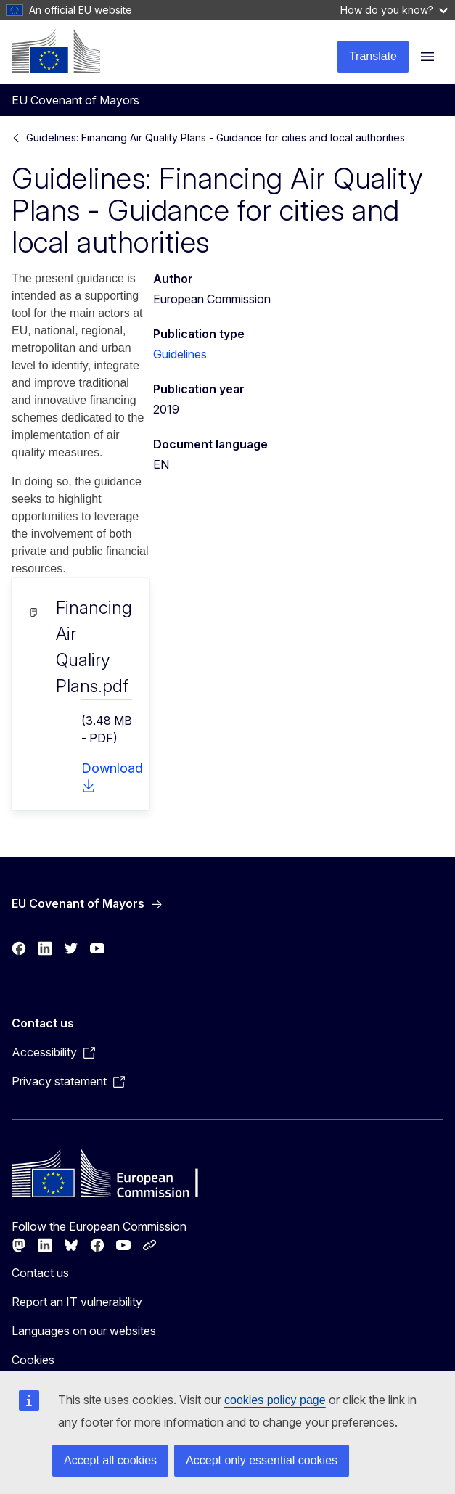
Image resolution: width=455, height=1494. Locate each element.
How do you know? (394, 10)
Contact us (40, 1272)
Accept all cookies (110, 1460)
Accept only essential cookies (261, 1460)
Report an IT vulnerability (77, 1301)
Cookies (33, 1360)
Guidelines (180, 354)
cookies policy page (275, 1400)
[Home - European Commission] (56, 51)
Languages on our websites (84, 1330)
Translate (373, 56)
